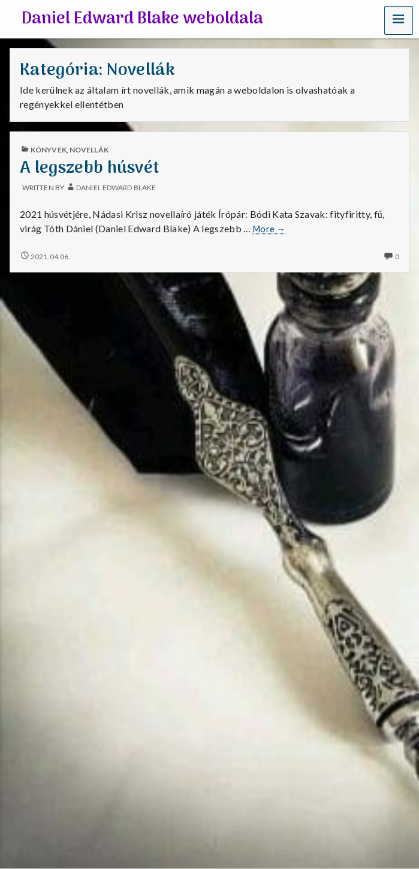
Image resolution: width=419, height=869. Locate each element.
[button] (398, 19)
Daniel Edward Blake (116, 187)
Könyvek (49, 149)
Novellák (89, 149)
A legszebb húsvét (89, 168)
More (269, 229)
